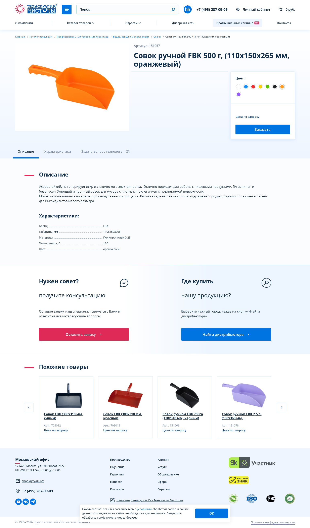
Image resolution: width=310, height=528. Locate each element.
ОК (211, 513)
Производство (120, 460)
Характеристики (57, 151)
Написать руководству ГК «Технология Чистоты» (146, 500)
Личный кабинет (253, 9)
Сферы (162, 482)
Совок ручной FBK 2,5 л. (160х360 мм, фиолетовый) (242, 416)
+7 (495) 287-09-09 (211, 9)
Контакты (284, 23)
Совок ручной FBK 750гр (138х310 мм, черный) (183, 416)
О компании (24, 23)
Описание (26, 151)
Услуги (162, 467)
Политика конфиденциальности (273, 522)
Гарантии (117, 475)
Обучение (117, 467)
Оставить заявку (84, 334)
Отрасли (131, 23)
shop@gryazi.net (29, 481)
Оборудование (168, 475)
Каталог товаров (79, 23)
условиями (144, 509)
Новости (116, 482)
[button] (173, 9)
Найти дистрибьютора (226, 334)
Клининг (164, 460)
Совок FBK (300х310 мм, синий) (63, 416)
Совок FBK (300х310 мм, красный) (122, 416)
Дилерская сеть (183, 23)
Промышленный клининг (237, 22)
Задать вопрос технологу (105, 151)
